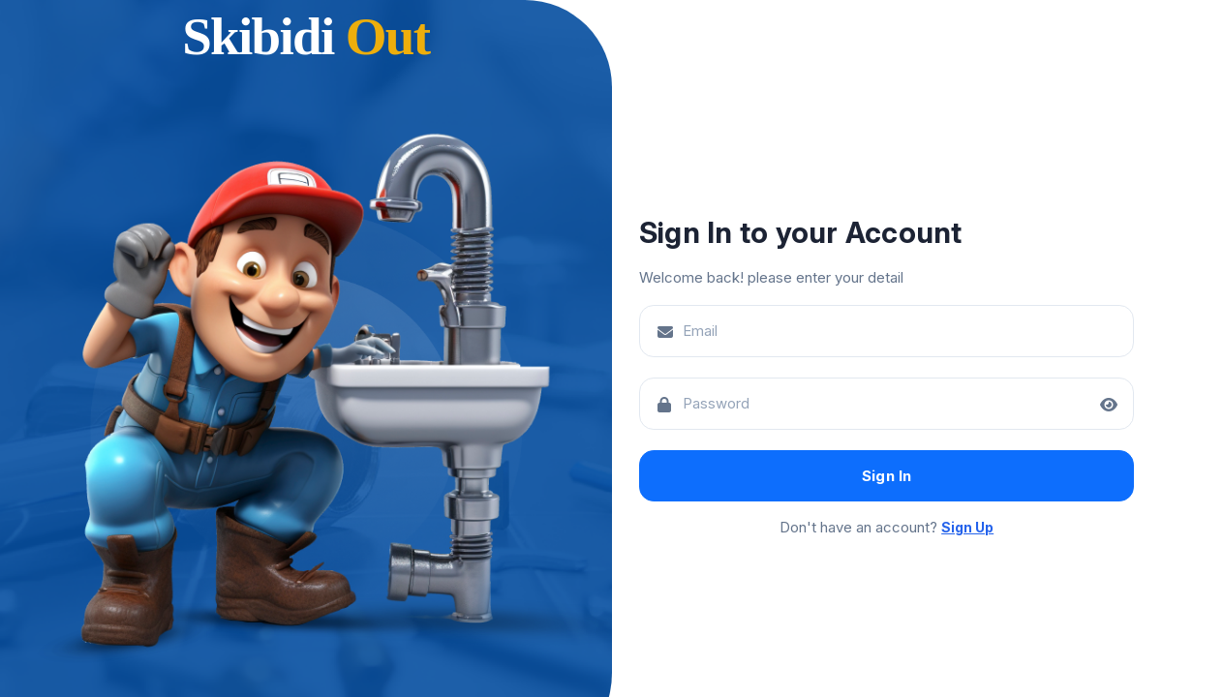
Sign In (887, 476)
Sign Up (967, 527)
